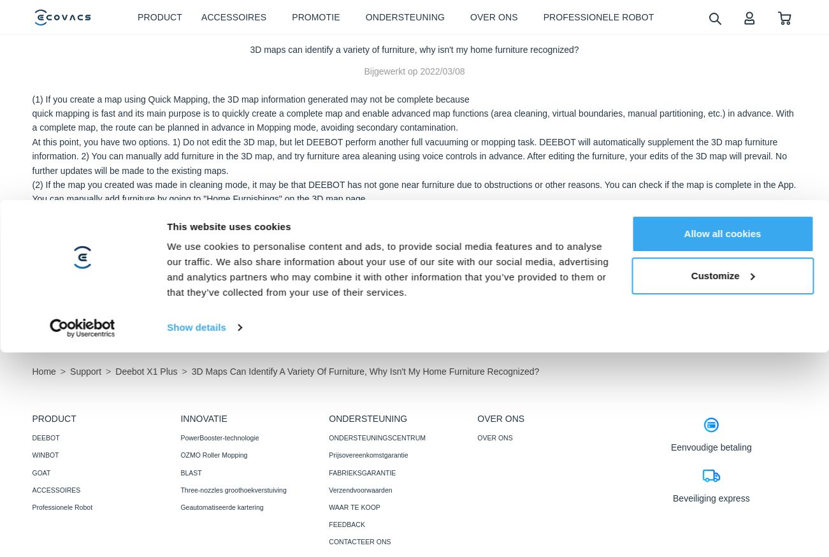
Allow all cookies (722, 410)
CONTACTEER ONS (360, 542)
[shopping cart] (784, 17)
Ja (682, 258)
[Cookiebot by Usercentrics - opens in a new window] (82, 504)
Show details (196, 503)
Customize (723, 451)
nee (760, 258)
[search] (714, 18)
